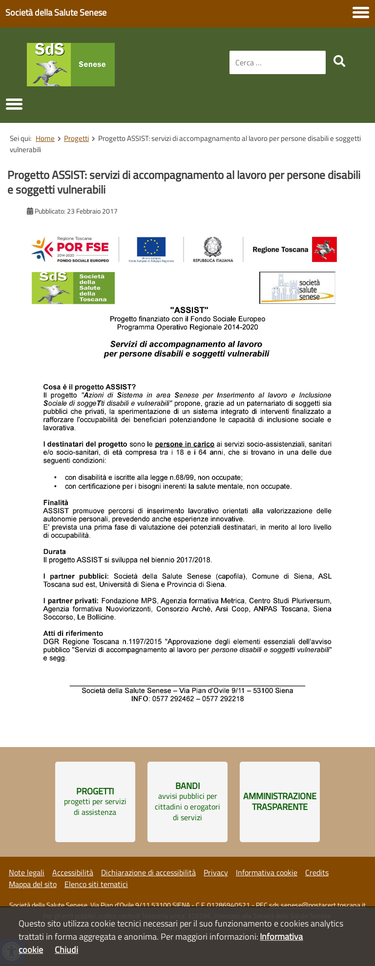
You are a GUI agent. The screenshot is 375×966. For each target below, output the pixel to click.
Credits (317, 872)
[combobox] (277, 62)
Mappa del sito (33, 884)
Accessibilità (72, 872)
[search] (339, 61)
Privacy (216, 872)
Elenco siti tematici (96, 884)
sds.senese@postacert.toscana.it (317, 905)
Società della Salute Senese (55, 12)
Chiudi (66, 949)
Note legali (26, 872)
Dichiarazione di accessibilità (148, 872)
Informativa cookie (266, 872)
